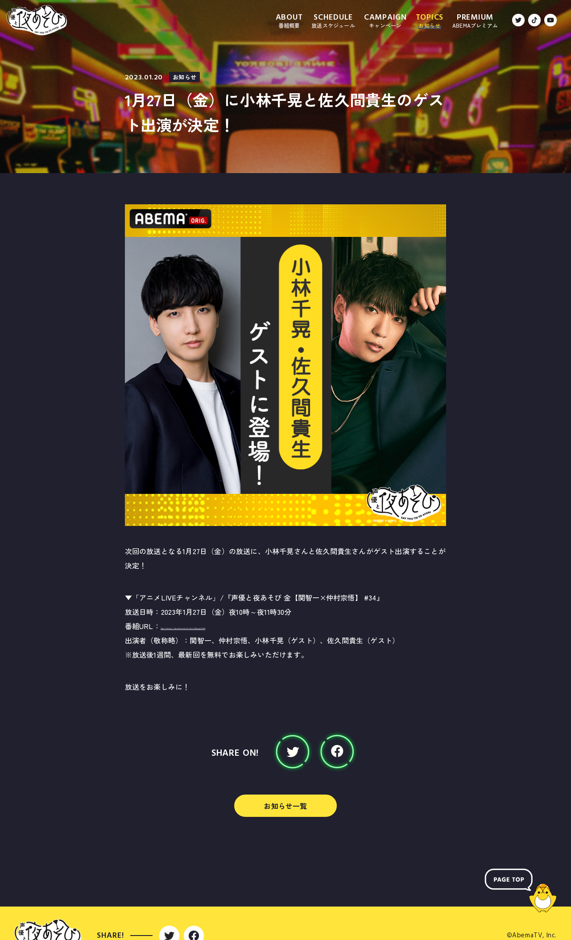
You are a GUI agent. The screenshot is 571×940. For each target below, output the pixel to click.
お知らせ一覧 (285, 805)
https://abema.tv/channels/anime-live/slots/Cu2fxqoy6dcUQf (264, 626)
